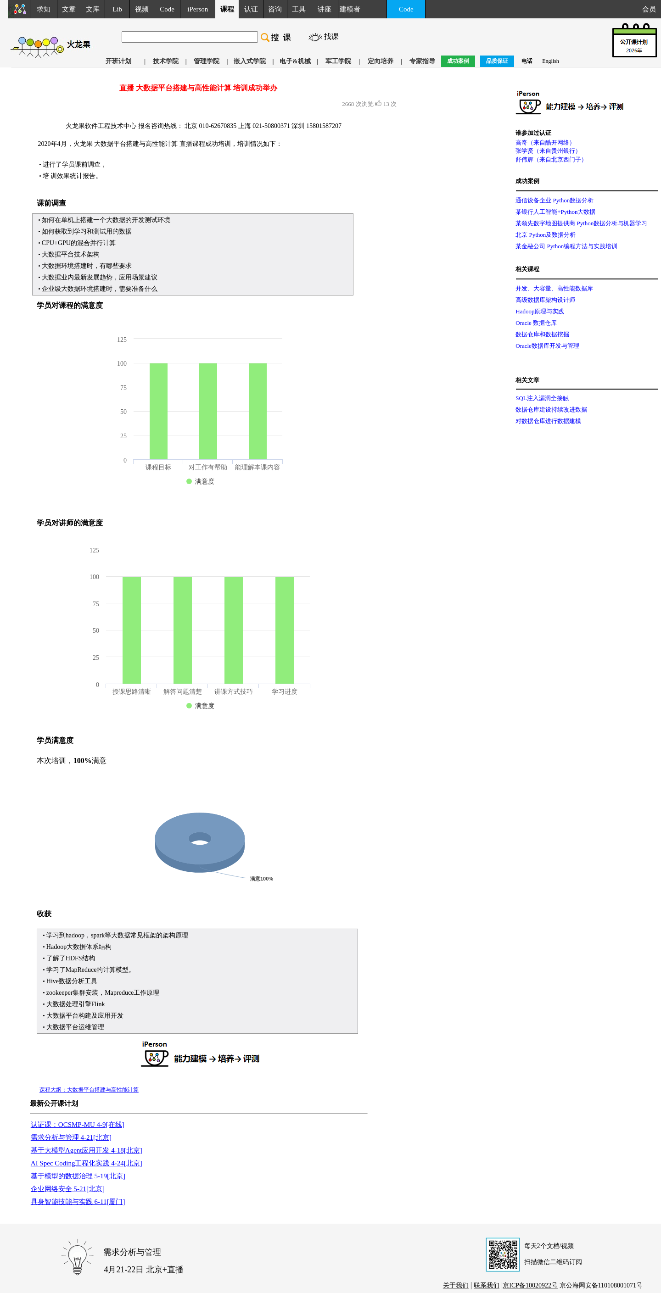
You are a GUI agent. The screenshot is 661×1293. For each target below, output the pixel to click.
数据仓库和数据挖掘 (542, 334)
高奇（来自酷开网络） (545, 142)
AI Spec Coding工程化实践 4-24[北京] (86, 1163)
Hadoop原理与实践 (539, 311)
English (550, 61)
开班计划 (118, 61)
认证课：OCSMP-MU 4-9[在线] (77, 1124)
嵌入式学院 (250, 61)
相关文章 (527, 380)
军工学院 (338, 61)
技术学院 (166, 61)
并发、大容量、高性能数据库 (554, 288)
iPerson (197, 9)
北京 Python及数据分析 (545, 234)
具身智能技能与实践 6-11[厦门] (78, 1201)
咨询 (275, 9)
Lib (117, 9)
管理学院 (206, 61)
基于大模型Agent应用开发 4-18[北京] (86, 1150)
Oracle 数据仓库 (536, 322)
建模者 (350, 9)
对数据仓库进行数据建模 (548, 421)
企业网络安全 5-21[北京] (68, 1189)
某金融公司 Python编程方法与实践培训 (566, 246)
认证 (251, 9)
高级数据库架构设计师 (545, 299)
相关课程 (527, 269)
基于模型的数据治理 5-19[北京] (78, 1176)
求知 (43, 9)
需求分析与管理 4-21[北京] (71, 1137)
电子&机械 (295, 61)
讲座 (324, 9)
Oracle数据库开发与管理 (547, 345)
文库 (93, 9)
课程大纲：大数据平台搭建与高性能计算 (89, 1090)
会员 (651, 9)
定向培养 (380, 61)
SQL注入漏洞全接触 (542, 398)
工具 (299, 9)
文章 (69, 9)
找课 (331, 36)
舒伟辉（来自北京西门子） (551, 159)
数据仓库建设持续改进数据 (551, 409)
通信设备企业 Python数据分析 (554, 200)
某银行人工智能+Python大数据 (555, 211)
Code (167, 9)
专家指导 (422, 61)
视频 (142, 9)
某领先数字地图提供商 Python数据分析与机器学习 (581, 223)
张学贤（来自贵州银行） (548, 150)
